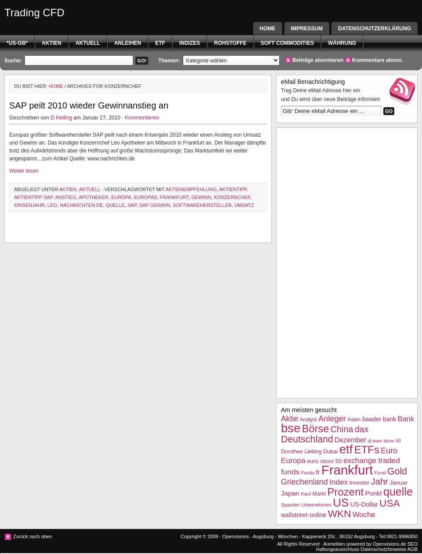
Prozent (345, 492)
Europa (121, 197)
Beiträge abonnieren (317, 60)
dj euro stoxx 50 (383, 440)
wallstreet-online (303, 514)
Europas (145, 197)
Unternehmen (316, 504)
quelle (115, 205)
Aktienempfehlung (191, 189)
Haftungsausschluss (337, 549)
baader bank (379, 419)
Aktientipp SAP (33, 197)
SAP (132, 205)
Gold (397, 471)
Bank (405, 419)
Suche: (13, 61)
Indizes (189, 43)
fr (318, 472)
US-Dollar (364, 504)
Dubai (330, 451)
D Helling (61, 118)
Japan (290, 493)
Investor (359, 482)
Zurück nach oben (32, 536)
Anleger (332, 418)
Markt (319, 494)
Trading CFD (34, 12)
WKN (339, 513)
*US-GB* (17, 43)
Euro (389, 450)
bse (291, 428)
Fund (380, 472)
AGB (412, 549)
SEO (412, 544)
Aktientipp (233, 189)
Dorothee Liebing (301, 452)
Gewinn (201, 197)
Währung (342, 43)
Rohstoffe (230, 43)
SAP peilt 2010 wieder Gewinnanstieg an (88, 105)
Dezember (350, 440)
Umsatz (244, 205)
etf (160, 43)
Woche (364, 515)
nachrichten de (81, 205)
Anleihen (127, 43)
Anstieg (65, 197)
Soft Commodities (287, 43)
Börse (315, 429)
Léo (52, 205)
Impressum (307, 28)
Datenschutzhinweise (383, 549)
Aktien (52, 43)
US (341, 502)
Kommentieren (142, 118)
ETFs (366, 450)
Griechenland (304, 482)
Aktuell (88, 43)
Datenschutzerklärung (374, 28)
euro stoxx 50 (324, 461)
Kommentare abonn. (377, 60)
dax (361, 429)
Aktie (289, 418)
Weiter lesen (23, 171)
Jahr (379, 481)
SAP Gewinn (154, 205)
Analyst (308, 419)
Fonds (308, 472)
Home (268, 28)
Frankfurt (174, 197)
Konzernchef (232, 197)
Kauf (306, 493)
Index (338, 482)
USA (389, 503)
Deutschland (307, 439)
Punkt (373, 493)
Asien (353, 419)
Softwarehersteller (202, 205)
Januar (398, 482)
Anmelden (334, 544)
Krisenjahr (29, 205)
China (342, 429)
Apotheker (94, 197)
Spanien (290, 504)
